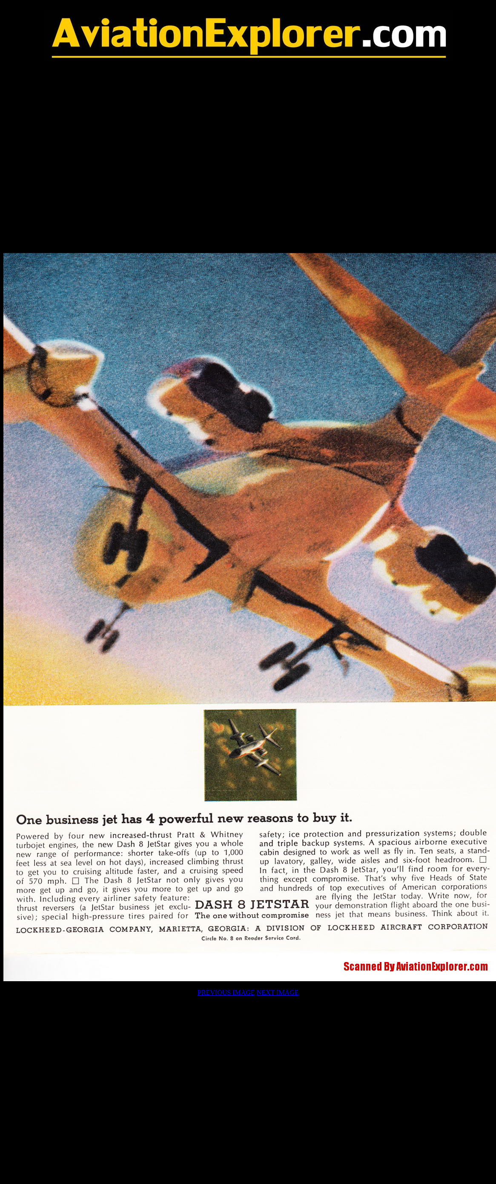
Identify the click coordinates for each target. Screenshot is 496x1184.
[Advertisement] (246, 157)
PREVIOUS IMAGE (226, 992)
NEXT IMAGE (277, 992)
